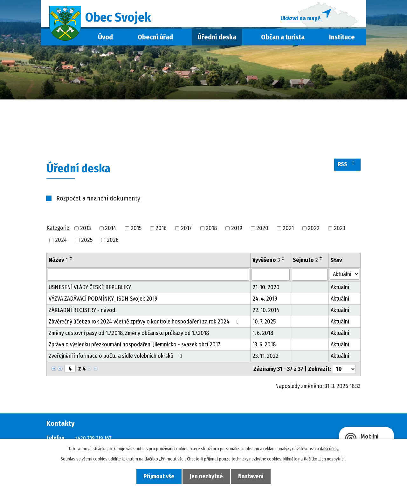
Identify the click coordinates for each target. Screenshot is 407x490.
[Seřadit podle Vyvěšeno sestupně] (283, 261)
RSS (347, 166)
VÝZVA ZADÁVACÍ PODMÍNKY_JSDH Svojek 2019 (103, 300)
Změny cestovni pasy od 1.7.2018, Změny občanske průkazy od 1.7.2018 (129, 335)
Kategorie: (58, 230)
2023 (339, 230)
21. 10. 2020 (265, 289)
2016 (161, 230)
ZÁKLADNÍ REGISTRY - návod (82, 312)
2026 (113, 241)
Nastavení (253, 476)
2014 (110, 230)
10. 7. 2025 (264, 323)
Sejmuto (305, 261)
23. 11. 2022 (265, 358)
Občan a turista (283, 39)
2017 (186, 230)
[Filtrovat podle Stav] (344, 276)
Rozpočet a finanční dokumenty (98, 200)
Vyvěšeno (266, 261)
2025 (87, 241)
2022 (314, 230)
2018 (211, 230)
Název (58, 261)
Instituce (342, 39)
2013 (85, 230)
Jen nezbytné (206, 476)
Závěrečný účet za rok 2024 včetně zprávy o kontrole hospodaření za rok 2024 (145, 323)
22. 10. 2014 (265, 312)
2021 (288, 230)
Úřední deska (216, 39)
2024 (61, 241)
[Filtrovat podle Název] (148, 277)
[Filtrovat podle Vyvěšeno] (271, 277)
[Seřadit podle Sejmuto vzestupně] (321, 259)
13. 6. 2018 (264, 346)
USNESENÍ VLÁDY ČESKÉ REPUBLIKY (90, 289)
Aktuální (340, 289)
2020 (262, 230)
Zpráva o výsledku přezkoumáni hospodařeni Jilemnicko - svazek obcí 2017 (134, 346)
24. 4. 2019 (264, 300)
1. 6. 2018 (262, 335)
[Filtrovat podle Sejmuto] (310, 277)
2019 (236, 230)
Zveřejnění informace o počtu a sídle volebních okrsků (117, 358)
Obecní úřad (155, 39)
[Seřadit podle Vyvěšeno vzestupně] (283, 259)
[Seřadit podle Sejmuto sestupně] (321, 261)
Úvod (105, 39)
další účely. (329, 448)
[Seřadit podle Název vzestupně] (71, 259)
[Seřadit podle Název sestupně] (71, 261)
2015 (136, 230)
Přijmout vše (156, 476)
